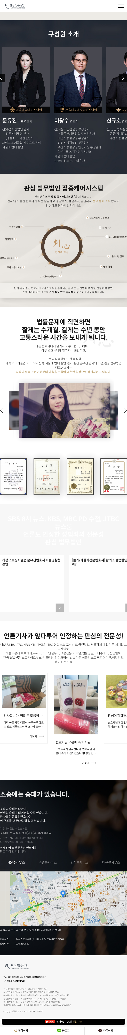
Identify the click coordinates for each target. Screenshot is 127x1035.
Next (123, 78)
